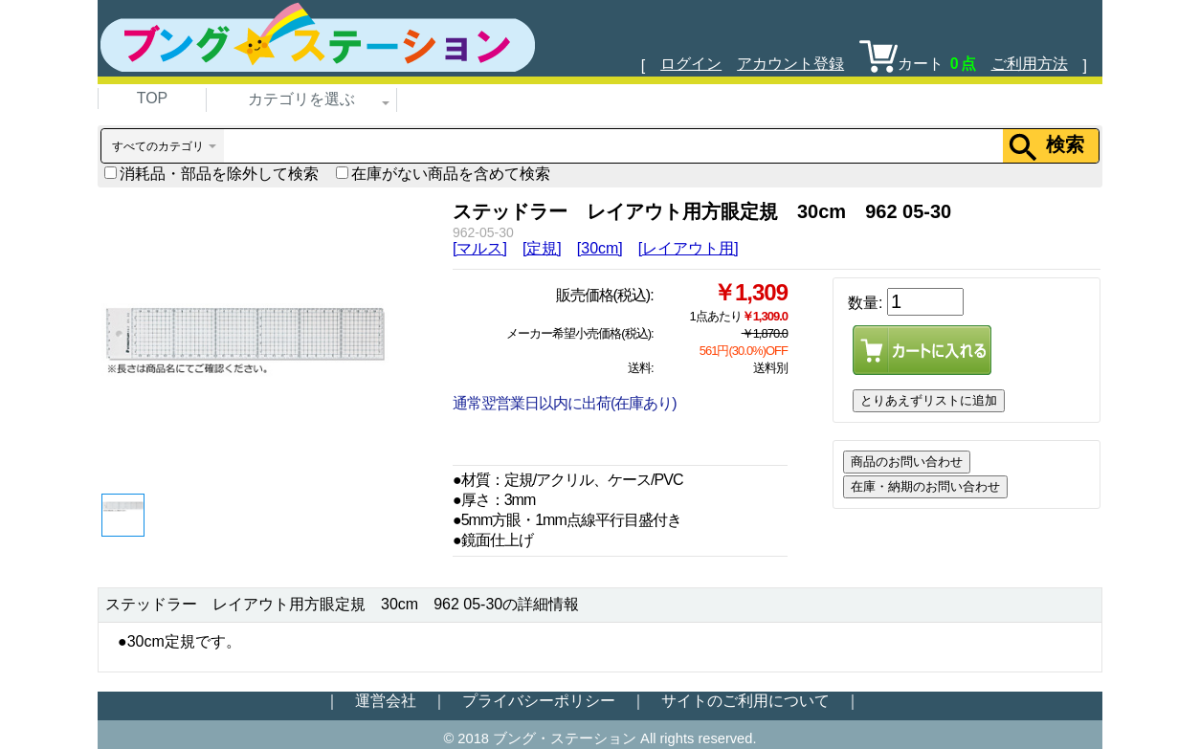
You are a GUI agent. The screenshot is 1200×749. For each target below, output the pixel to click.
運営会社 (385, 701)
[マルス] (480, 248)
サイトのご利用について (745, 701)
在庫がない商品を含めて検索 (443, 173)
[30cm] (600, 248)
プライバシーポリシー (538, 701)
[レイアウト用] (688, 248)
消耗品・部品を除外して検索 (211, 173)
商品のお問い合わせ (907, 461)
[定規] (542, 248)
